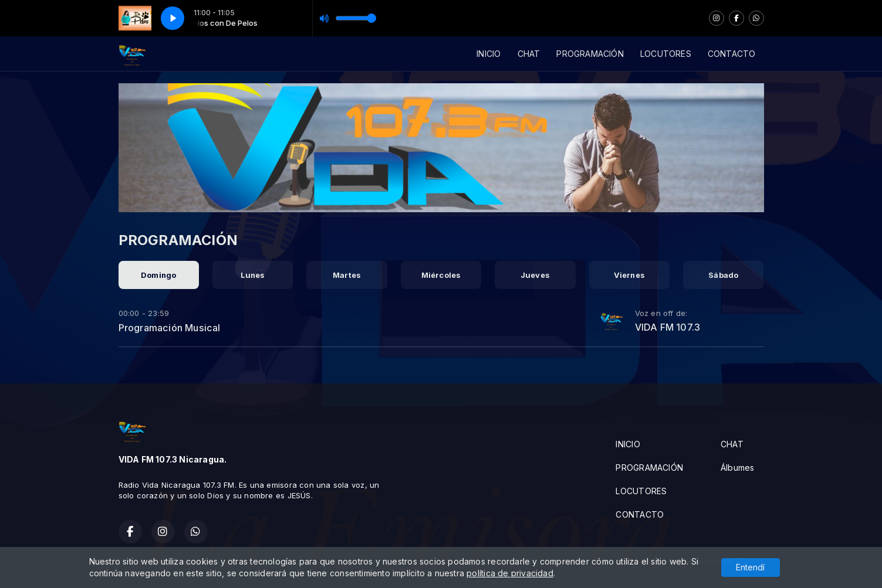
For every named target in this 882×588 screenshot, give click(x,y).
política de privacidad (510, 575)
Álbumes (737, 468)
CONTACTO (732, 54)
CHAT (529, 54)
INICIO (489, 54)
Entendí (750, 569)
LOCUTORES (665, 54)
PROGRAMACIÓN (590, 54)
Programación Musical (170, 328)
